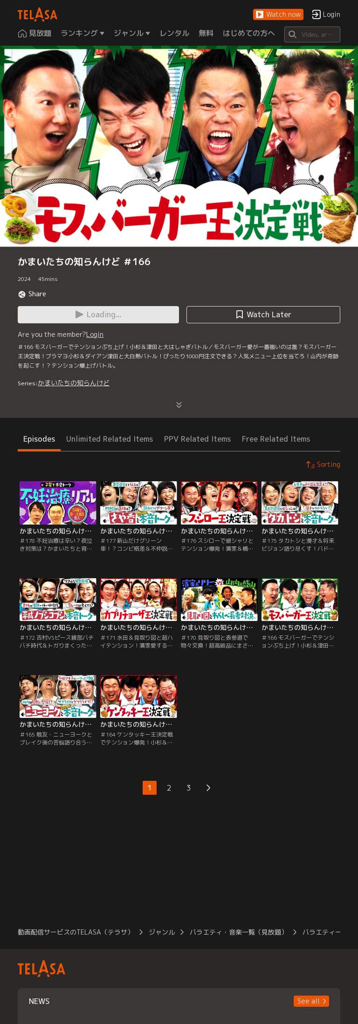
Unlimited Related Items (109, 439)
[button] (278, 14)
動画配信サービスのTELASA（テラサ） (76, 932)
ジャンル (162, 932)
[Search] (312, 34)
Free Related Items (276, 439)
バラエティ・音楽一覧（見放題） (239, 932)
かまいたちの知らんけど (74, 382)
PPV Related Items (197, 439)
